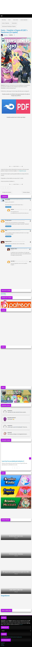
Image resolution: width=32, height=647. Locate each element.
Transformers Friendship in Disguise (9, 26)
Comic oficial (15, 19)
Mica (6, 230)
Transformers (14, 23)
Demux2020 (7, 199)
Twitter (2, 644)
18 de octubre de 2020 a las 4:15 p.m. (18, 220)
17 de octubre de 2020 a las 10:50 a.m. (21, 209)
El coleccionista (8, 220)
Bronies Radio (3, 294)
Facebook (3, 642)
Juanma (12, 209)
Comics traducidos (23, 19)
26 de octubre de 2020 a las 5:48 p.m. (22, 261)
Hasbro (21, 624)
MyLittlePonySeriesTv (12, 417)
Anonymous (10, 410)
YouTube (2, 645)
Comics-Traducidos (5, 23)
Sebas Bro (20, 637)
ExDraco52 (10, 432)
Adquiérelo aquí (22, 170)
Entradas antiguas (26, 192)
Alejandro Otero (8, 241)
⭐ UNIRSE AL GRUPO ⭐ (7, 401)
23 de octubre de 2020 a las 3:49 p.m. (18, 241)
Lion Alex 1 (13, 261)
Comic (9, 19)
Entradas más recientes (6, 192)
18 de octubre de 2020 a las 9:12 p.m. (14, 230)
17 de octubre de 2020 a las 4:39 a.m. (16, 199)
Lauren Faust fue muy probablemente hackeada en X (13, 461)
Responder (8, 226)
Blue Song (4, 19)
